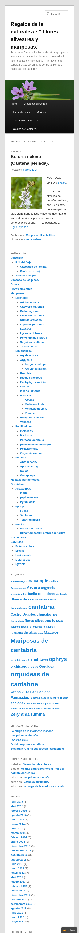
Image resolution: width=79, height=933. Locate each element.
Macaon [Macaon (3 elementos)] (51, 632)
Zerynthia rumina (31, 453)
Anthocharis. (28, 461)
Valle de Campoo (26, 275)
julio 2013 (17, 864)
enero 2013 (18, 890)
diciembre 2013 (21, 846)
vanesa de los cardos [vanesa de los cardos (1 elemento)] (22, 708)
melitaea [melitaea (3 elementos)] (39, 659)
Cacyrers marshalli (32, 306)
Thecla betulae (29, 346)
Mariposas (42, 112)
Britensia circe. (25, 546)
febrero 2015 (19, 810)
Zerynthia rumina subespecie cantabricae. (38, 748)
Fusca (24, 510)
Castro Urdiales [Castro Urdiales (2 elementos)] (23, 614)
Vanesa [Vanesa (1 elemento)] (56, 703)
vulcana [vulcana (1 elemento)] (56, 708)
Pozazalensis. (29, 448)
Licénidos (21, 297)
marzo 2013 (18, 881)
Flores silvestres (21, 289)
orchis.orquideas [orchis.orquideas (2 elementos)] (24, 666)
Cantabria (17, 257)
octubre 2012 (19, 899)
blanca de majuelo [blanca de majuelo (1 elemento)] (46, 599)
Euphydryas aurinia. (33, 382)
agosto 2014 (19, 815)
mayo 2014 (18, 824)
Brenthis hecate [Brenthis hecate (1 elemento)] (19, 608)
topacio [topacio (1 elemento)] (47, 703)
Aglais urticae (29, 355)
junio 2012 (17, 917)
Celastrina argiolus (32, 315)
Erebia (19, 550)
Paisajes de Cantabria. (24, 129)
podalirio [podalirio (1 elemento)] (54, 698)
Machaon (26, 435)
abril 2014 (17, 828)
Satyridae (17, 541)
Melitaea (25, 395)
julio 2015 (17, 801)
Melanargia (22, 559)
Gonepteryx (27, 475)
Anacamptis (23, 488)
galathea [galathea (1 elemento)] (15, 626)
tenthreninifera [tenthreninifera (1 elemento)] (34, 703)
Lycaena (25, 328)
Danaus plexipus (31, 377)
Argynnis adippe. (36, 364)
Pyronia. (20, 564)
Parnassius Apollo (32, 439)
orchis (19, 524)
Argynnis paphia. (36, 368)
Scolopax (26, 515)
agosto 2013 (19, 859)
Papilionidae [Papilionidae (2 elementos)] (40, 692)
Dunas (15, 284)
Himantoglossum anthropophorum (42, 532)
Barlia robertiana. (31, 528)
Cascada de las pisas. (25, 280)
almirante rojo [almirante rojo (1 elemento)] (18, 581)
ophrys (19, 506)
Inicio (14, 103)
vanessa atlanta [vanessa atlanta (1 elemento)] (42, 708)
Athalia (29, 399)
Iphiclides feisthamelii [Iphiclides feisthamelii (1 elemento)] (43, 626)
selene (37, 239)
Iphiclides (26, 431)
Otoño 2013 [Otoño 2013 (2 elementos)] (20, 692)
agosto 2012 (19, 908)
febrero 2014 (19, 837)
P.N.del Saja (18, 537)
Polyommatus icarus (33, 337)
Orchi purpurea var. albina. (28, 744)
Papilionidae (23, 426)
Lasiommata (23, 555)
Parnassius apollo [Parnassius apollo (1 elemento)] (39, 698)
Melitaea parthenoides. (25, 479)
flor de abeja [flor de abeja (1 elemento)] (17, 621)
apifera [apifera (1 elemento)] (54, 581)
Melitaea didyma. (36, 408)
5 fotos (62, 182)
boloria (27, 239)
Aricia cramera (29, 302)
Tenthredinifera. (30, 519)
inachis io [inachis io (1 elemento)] (26, 626)
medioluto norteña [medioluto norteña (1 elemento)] (20, 660)
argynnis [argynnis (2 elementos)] (48, 588)
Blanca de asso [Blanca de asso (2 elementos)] (23, 599)
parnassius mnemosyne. (36, 444)
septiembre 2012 (21, 903)
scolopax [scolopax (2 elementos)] (18, 703)
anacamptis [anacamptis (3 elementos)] (38, 580)
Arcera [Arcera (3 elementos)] (33, 587)
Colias (24, 470)
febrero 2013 (19, 886)
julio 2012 (17, 912)
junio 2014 (17, 819)
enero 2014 (18, 841)
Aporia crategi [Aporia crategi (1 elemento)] (18, 588)
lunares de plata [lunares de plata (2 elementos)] (24, 632)
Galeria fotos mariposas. (25, 120)
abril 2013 (17, 877)
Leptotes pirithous (32, 324)
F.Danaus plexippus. (36, 781)
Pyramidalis (28, 502)
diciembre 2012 (21, 895)
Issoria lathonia (30, 390)
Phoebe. (30, 413)
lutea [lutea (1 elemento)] (40, 633)
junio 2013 (17, 868)
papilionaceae (29, 497)
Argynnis (26, 360)
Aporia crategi (29, 466)
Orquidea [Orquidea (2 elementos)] (46, 666)
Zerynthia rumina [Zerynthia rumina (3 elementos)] (28, 714)
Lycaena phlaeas (31, 333)
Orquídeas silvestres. (35, 103)
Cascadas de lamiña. (33, 266)
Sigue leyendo (21, 227)
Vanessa (25, 422)
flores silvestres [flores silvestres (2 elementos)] (38, 620)
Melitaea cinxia (34, 404)
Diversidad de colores (36, 764)
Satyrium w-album (32, 342)
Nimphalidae (47, 235)
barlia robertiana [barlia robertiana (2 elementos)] (41, 594)
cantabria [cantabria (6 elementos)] (41, 607)
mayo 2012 (18, 921)
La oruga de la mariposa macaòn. (32, 731)
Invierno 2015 (19, 739)
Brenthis (25, 373)
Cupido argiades (31, 319)
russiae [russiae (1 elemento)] (64, 698)
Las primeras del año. (25, 735)
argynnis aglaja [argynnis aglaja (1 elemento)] (19, 594)
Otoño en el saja (30, 271)
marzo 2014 (18, 832)
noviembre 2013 (21, 850)
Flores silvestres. (21, 112)
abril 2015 (17, 806)
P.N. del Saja (23, 262)
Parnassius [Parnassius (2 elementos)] (20, 697)
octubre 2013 (19, 855)
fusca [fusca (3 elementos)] (57, 620)
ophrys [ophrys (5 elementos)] (58, 659)
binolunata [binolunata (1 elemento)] (61, 594)
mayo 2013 (18, 872)
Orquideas (17, 484)
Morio (24, 493)
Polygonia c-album (32, 417)
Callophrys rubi (30, 311)
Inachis (25, 386)
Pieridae (20, 457)
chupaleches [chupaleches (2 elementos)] (47, 614)
